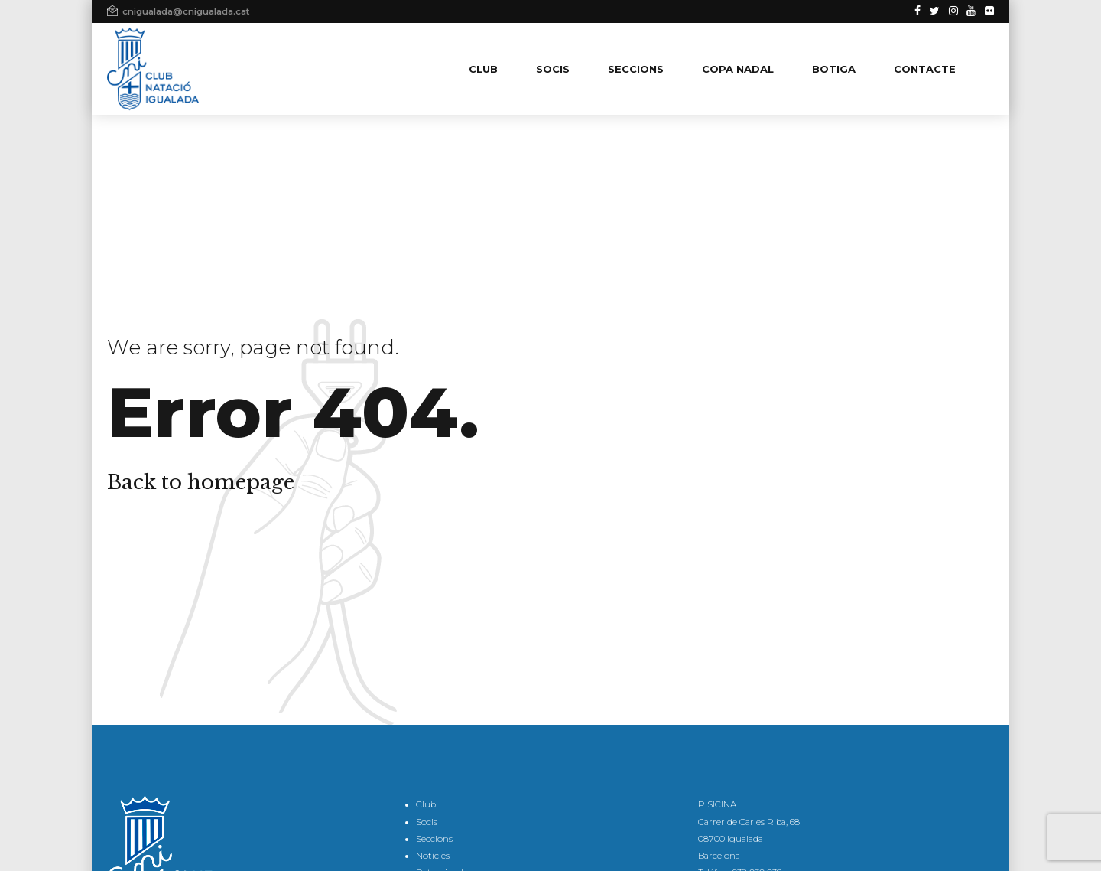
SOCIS (553, 69)
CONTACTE (925, 69)
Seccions (434, 838)
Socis (426, 822)
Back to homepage (200, 482)
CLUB (483, 69)
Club (426, 804)
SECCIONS (636, 69)
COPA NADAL (738, 69)
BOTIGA (834, 69)
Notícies (433, 855)
